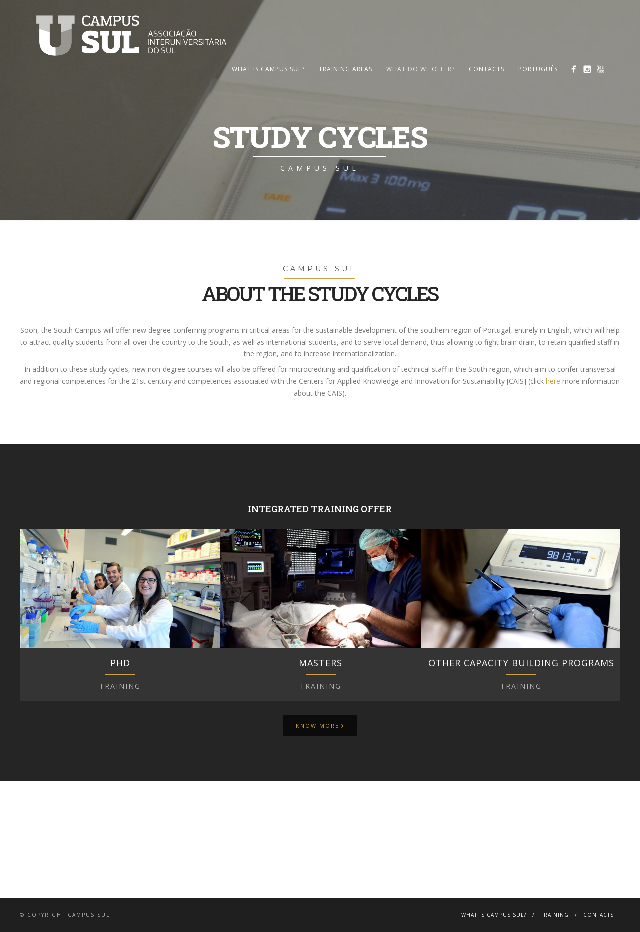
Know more (320, 725)
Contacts (486, 69)
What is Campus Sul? (268, 69)
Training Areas (345, 69)
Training (555, 914)
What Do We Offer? (420, 69)
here (553, 381)
